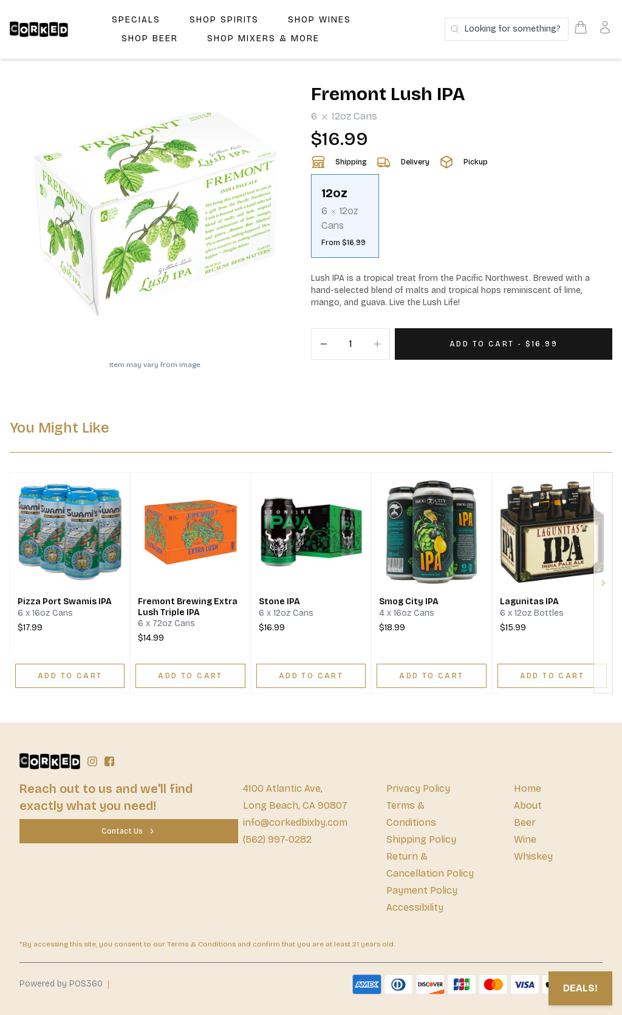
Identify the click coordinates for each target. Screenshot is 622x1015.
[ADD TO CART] (70, 676)
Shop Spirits (224, 20)
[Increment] (377, 344)
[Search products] (507, 29)
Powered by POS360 (61, 984)
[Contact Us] (128, 831)
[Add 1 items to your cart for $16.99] (503, 344)
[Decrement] (323, 344)
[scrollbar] (461, 221)
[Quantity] (350, 344)
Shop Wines (319, 20)
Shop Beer (149, 38)
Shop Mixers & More (263, 38)
